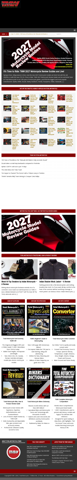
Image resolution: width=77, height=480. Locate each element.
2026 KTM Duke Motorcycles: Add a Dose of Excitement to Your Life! (51, 121)
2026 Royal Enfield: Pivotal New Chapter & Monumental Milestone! (51, 142)
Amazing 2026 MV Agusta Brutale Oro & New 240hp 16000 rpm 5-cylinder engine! (15, 144)
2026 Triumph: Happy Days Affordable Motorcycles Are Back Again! (15, 132)
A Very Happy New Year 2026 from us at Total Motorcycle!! (52, 131)
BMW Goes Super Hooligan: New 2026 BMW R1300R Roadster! (15, 110)
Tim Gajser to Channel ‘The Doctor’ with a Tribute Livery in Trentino (22, 173)
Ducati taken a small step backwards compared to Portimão (20, 163)
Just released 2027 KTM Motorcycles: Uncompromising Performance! (15, 98)
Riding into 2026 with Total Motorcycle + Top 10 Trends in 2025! (34, 131)
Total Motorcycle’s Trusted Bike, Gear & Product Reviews (38, 255)
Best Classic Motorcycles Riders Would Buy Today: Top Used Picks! (52, 109)
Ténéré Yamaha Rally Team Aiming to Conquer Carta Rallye (20, 176)
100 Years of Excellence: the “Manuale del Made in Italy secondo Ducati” (24, 160)
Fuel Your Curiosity (38, 442)
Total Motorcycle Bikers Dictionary (38, 401)
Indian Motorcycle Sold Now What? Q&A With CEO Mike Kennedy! (15, 121)
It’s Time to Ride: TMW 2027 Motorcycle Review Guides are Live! (33, 71)
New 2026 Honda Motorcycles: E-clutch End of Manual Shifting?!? (34, 110)
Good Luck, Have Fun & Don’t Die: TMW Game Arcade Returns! (34, 98)
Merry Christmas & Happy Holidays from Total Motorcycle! (69, 132)
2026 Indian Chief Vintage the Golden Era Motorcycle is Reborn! (33, 120)
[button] (74, 30)
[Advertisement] (48, 14)
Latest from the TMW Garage (63, 442)
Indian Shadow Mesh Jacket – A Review (54, 281)
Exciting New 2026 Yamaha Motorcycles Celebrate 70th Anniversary (69, 142)
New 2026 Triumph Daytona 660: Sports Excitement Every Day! (37, 447)
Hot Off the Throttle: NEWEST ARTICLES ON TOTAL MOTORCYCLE (38, 88)
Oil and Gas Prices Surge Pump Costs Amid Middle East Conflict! (69, 98)
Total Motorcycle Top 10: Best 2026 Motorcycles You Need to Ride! (70, 110)
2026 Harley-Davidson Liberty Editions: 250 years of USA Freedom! (69, 121)
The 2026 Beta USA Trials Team (11, 170)
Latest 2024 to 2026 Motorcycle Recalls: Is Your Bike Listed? (33, 143)
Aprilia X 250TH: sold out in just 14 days (14, 167)
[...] (63, 82)
